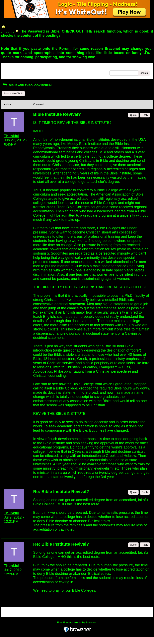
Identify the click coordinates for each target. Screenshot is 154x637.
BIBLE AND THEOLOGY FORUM (27, 85)
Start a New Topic (13, 93)
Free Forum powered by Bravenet (77, 622)
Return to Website (13, 67)
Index (29, 67)
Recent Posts (11, 71)
